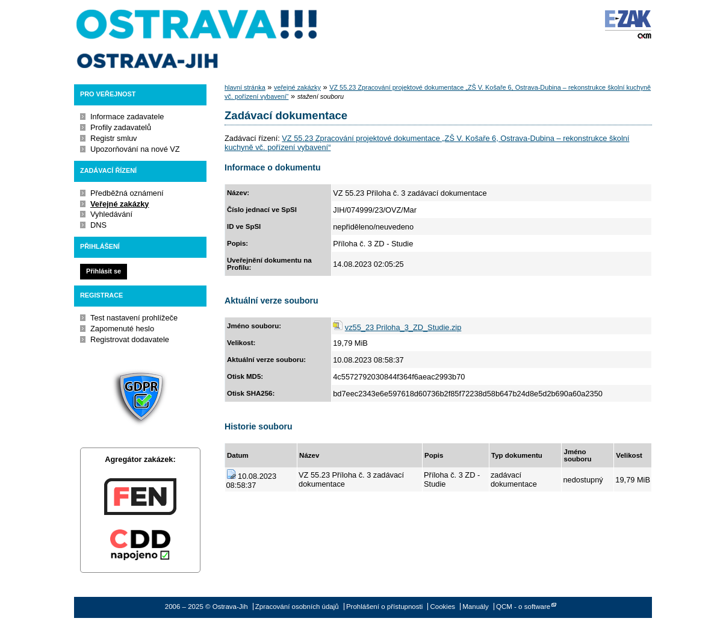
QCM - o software (523, 606)
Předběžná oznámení (127, 193)
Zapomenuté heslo (122, 328)
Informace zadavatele (127, 116)
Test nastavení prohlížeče (134, 317)
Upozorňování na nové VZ (135, 149)
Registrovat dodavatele (129, 339)
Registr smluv (113, 138)
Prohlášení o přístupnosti (384, 606)
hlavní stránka (245, 87)
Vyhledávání (111, 214)
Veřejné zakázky (119, 203)
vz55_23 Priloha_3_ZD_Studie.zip (403, 327)
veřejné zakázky (297, 87)
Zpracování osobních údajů (297, 606)
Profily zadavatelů (120, 127)
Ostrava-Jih (197, 39)
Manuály (475, 606)
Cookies (442, 606)
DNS (98, 224)
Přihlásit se (103, 271)
